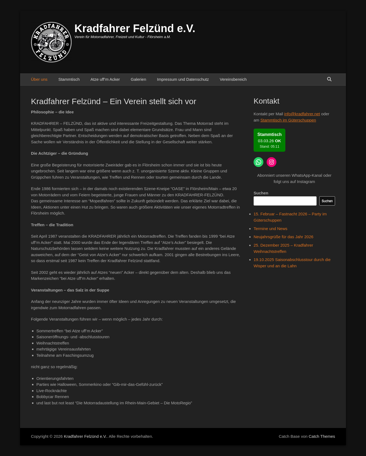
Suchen (261, 193)
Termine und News (270, 228)
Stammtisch (69, 79)
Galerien (138, 79)
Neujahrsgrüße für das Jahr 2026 (283, 236)
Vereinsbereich (233, 79)
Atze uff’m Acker (105, 79)
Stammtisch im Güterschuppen (288, 120)
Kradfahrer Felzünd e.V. (134, 28)
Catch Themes (322, 436)
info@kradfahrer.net (302, 113)
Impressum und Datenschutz (183, 79)
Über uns (39, 79)
